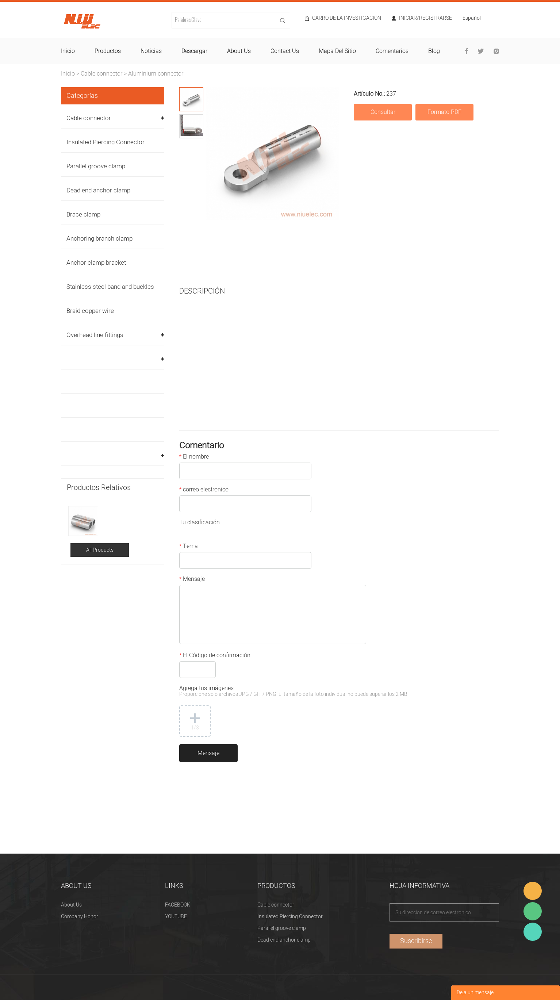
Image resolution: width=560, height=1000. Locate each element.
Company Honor (79, 916)
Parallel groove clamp (95, 166)
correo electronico (204, 490)
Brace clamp (83, 214)
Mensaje (192, 579)
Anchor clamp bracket (96, 262)
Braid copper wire (90, 310)
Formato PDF (444, 112)
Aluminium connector (155, 73)
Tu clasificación (199, 523)
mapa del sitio (337, 51)
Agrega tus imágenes (294, 691)
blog (434, 51)
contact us (285, 51)
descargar (194, 51)
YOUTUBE (176, 916)
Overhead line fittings (94, 335)
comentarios (392, 51)
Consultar (383, 112)
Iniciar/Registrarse (425, 18)
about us (239, 51)
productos (108, 51)
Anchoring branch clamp (99, 238)
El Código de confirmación (214, 656)
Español (472, 19)
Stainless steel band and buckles (110, 286)
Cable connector (101, 73)
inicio (68, 51)
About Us (71, 905)
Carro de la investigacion (346, 18)
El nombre (194, 457)
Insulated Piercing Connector (105, 142)
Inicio (68, 73)
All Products (100, 550)
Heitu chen (532, 932)
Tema (188, 547)
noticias (151, 51)
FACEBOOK (177, 905)
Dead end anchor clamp (98, 190)
